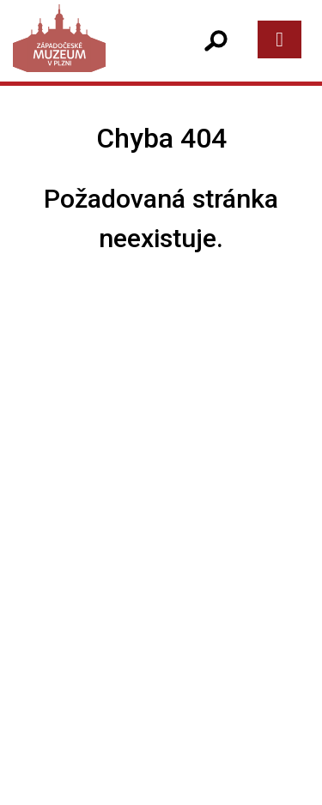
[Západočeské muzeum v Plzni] (86, 55)
